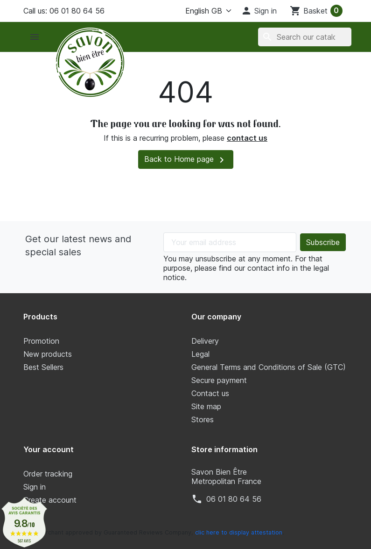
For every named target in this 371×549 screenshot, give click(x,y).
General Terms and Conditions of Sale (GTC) (268, 367)
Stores (202, 419)
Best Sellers (43, 367)
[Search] (304, 37)
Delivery (205, 341)
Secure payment (219, 380)
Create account (50, 500)
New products (47, 354)
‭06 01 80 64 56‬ (233, 499)
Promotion (41, 341)
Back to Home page (185, 160)
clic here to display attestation (238, 532)
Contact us (210, 393)
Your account (48, 449)
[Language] (201, 10)
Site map (206, 406)
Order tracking (47, 473)
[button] (258, 10)
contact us (247, 138)
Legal (200, 354)
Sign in (34, 486)
